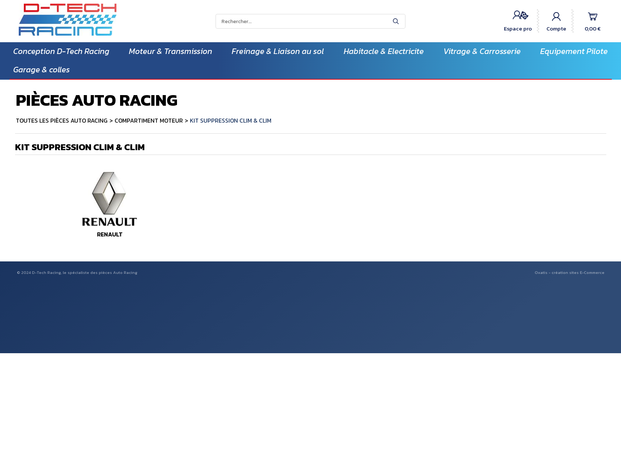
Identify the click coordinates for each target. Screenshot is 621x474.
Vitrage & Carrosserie (482, 51)
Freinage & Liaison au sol (278, 51)
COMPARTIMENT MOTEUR (149, 120)
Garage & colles (41, 70)
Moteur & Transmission (170, 51)
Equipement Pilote (574, 51)
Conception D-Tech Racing (61, 51)
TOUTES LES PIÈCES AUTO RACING (62, 120)
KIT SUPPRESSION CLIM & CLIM (230, 120)
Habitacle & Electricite (384, 51)
